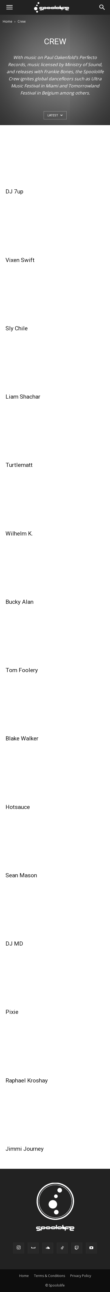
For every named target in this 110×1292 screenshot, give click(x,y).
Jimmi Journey (24, 1149)
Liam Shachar (22, 396)
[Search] (102, 7)
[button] (9, 7)
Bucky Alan (19, 602)
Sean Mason (21, 875)
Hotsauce (17, 807)
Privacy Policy (80, 1275)
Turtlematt (19, 465)
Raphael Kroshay (26, 1080)
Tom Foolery (21, 670)
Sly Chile (16, 328)
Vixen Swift (20, 260)
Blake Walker (21, 738)
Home (7, 21)
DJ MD (14, 943)
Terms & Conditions (49, 1275)
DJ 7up (14, 191)
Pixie (11, 1012)
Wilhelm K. (19, 533)
